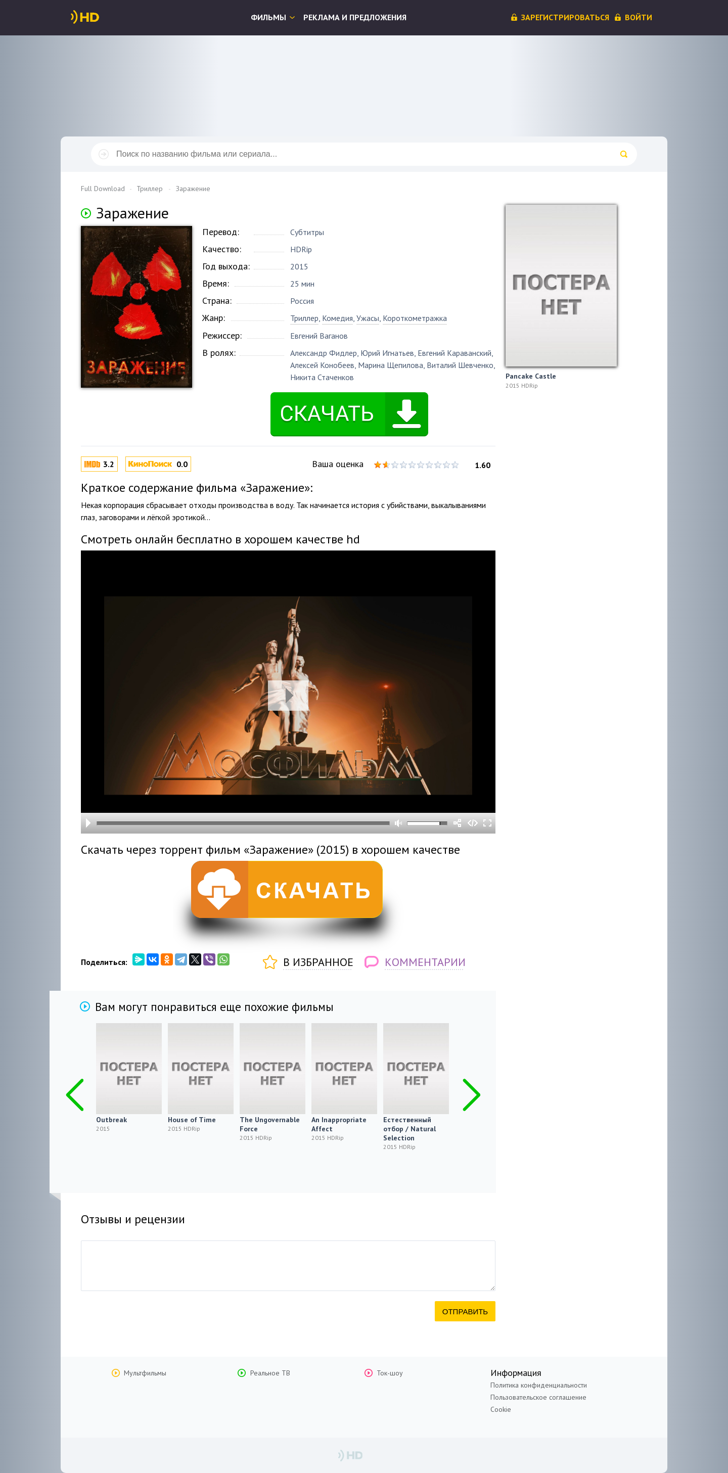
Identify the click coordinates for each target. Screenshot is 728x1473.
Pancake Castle (531, 376)
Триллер (304, 318)
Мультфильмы (145, 1372)
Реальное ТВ (270, 1372)
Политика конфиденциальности (538, 1385)
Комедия (337, 318)
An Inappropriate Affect (339, 1124)
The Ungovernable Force (270, 1124)
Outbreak (111, 1119)
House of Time (192, 1119)
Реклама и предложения (354, 17)
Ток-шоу (390, 1372)
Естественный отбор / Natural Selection (409, 1128)
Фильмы (268, 17)
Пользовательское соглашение (538, 1397)
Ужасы (367, 318)
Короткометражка (415, 318)
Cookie (500, 1409)
